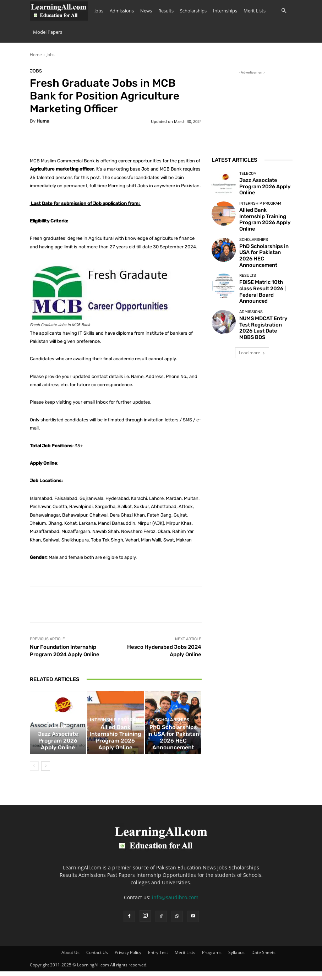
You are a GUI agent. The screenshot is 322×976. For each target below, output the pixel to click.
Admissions (122, 10)
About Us (70, 957)
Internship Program (114, 737)
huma (43, 121)
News (146, 10)
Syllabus (236, 957)
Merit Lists (255, 10)
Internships (225, 10)
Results (166, 10)
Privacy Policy (128, 957)
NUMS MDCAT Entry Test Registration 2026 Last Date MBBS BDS (262, 305)
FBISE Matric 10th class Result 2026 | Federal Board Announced (261, 275)
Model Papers (47, 32)
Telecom (57, 742)
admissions (251, 294)
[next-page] (45, 770)
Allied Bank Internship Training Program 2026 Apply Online (115, 748)
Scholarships (193, 10)
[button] (284, 10)
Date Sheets (263, 957)
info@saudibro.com (175, 902)
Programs (212, 957)
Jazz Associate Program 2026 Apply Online (58, 750)
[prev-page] (34, 770)
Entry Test (158, 957)
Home (36, 55)
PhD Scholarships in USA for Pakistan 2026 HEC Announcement (173, 748)
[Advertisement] (252, 111)
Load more (252, 329)
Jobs (98, 10)
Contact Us (97, 957)
